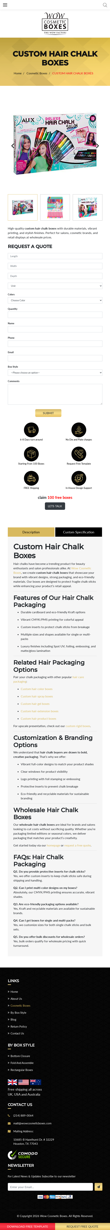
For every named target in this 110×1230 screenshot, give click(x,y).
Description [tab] (31, 532)
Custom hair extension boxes (39, 711)
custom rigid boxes (78, 726)
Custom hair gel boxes (35, 703)
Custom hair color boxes (36, 689)
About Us (16, 998)
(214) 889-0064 (23, 1115)
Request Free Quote (82, 1226)
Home (14, 991)
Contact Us (17, 1033)
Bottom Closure (20, 1056)
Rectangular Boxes (22, 1069)
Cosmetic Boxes (20, 1005)
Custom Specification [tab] (78, 532)
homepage (53, 845)
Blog (13, 1019)
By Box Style (18, 1012)
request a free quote (77, 845)
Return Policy (19, 1026)
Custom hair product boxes (38, 718)
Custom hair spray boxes (37, 696)
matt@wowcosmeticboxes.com (32, 1123)
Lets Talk (55, 506)
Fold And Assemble (22, 1062)
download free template (27, 1226)
